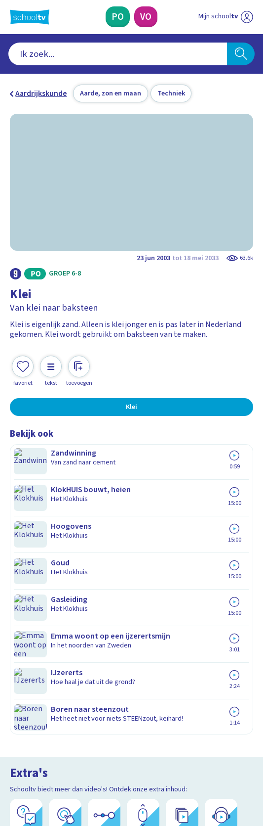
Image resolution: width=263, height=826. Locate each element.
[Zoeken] (241, 54)
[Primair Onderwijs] (118, 16)
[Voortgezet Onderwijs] (145, 16)
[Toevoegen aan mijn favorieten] (23, 361)
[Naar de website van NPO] (247, 17)
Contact (26, 566)
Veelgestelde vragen (53, 580)
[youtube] (80, 750)
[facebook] (15, 750)
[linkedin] (58, 750)
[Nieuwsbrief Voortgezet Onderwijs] (181, 676)
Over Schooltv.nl (44, 594)
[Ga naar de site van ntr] (216, 773)
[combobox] (117, 54)
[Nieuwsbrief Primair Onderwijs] (82, 676)
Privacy (25, 607)
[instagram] (36, 750)
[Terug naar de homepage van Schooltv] (29, 16)
